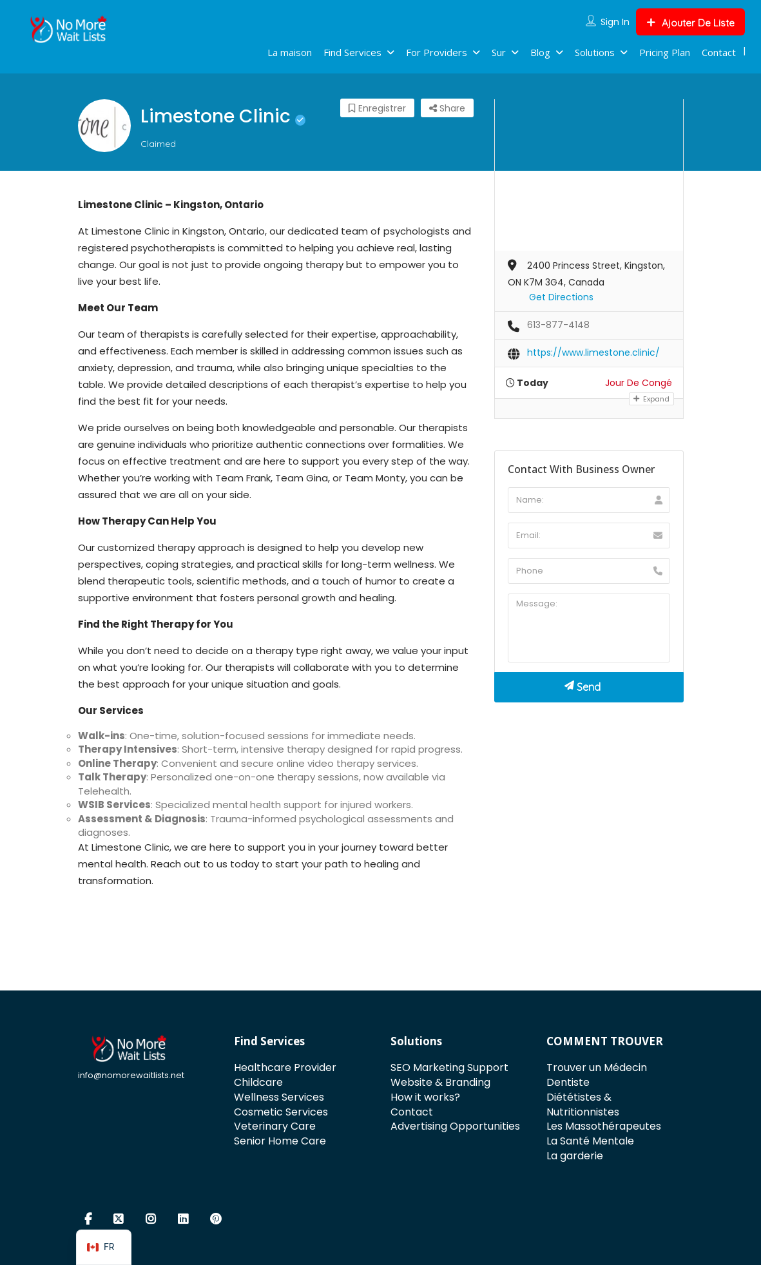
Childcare (258, 1082)
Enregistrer (377, 108)
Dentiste (568, 1082)
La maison (289, 52)
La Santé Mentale (590, 1141)
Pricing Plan (664, 52)
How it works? (425, 1097)
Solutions (595, 52)
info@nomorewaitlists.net (131, 1075)
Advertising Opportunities (455, 1126)
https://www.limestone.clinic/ (593, 352)
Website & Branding (440, 1082)
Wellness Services (279, 1097)
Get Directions (561, 297)
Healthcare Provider (285, 1067)
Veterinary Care (275, 1126)
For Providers (436, 52)
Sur (499, 52)
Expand (651, 399)
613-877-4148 (558, 324)
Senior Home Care (280, 1141)
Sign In (615, 21)
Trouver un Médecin (596, 1067)
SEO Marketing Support (449, 1067)
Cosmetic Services (281, 1112)
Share (447, 108)
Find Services (352, 52)
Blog (540, 52)
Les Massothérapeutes (603, 1126)
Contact (719, 52)
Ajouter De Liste (690, 23)
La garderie (574, 1155)
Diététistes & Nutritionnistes (582, 1104)
